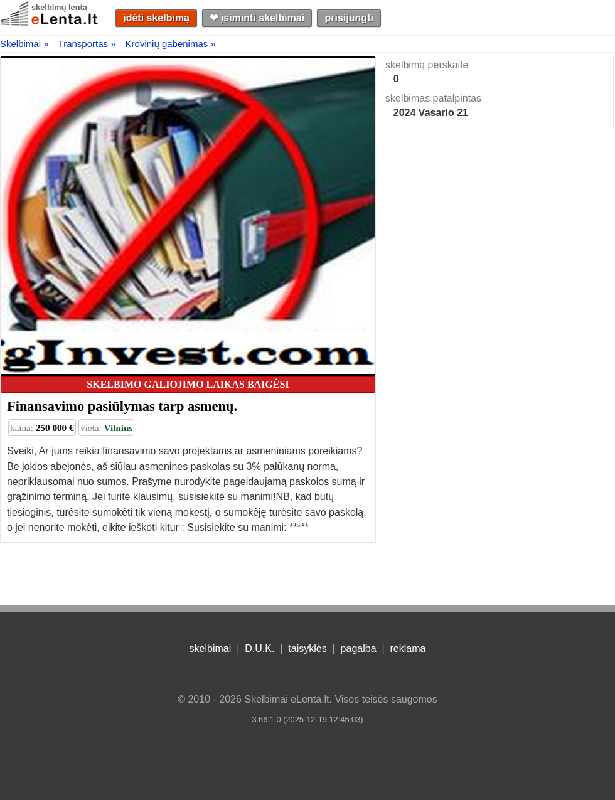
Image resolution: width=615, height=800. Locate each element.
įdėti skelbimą (156, 18)
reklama (407, 648)
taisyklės (307, 648)
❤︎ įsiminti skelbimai (257, 18)
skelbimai (211, 648)
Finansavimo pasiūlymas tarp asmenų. (122, 406)
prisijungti (349, 18)
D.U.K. (259, 648)
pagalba (359, 648)
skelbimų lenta (59, 7)
